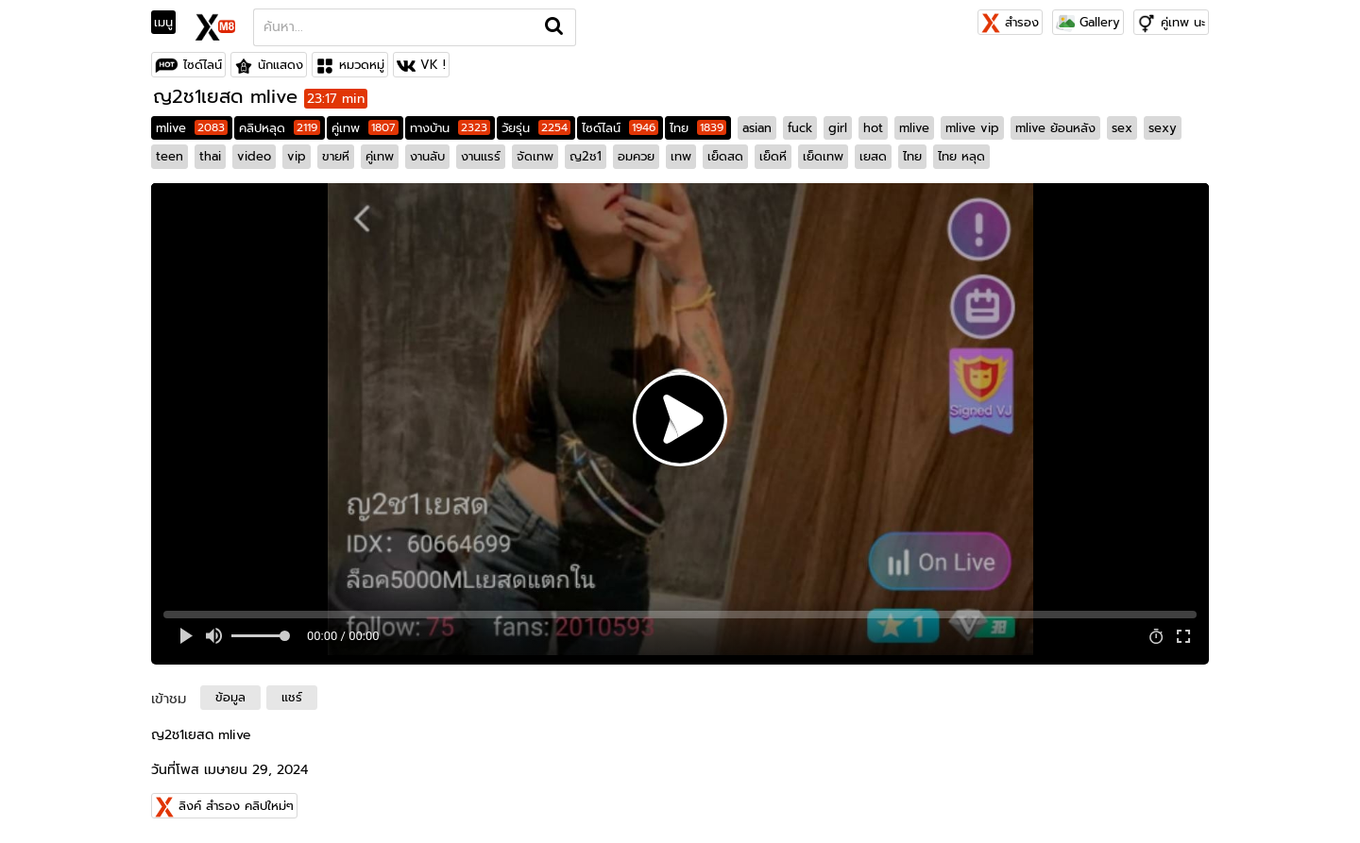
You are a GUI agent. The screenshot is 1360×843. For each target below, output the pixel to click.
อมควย (636, 156)
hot (873, 128)
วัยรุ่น (536, 128)
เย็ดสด (725, 156)
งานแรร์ (481, 156)
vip (296, 156)
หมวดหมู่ (361, 65)
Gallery (1088, 22)
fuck (800, 128)
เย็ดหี (773, 156)
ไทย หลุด (961, 156)
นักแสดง (280, 65)
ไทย (698, 128)
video (254, 156)
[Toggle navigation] (169, 22)
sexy (1162, 128)
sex (1122, 128)
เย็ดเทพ (823, 156)
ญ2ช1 (586, 156)
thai (210, 156)
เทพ (681, 156)
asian (757, 128)
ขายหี (335, 156)
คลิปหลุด (279, 128)
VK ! (433, 65)
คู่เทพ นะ (1183, 22)
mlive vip (972, 128)
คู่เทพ (365, 128)
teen (169, 156)
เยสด (873, 156)
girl (837, 128)
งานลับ (427, 156)
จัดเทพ (535, 156)
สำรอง (1010, 22)
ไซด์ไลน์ (202, 65)
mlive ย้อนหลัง (1055, 128)
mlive (192, 128)
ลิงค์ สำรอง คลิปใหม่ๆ (236, 806)
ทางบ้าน (450, 128)
